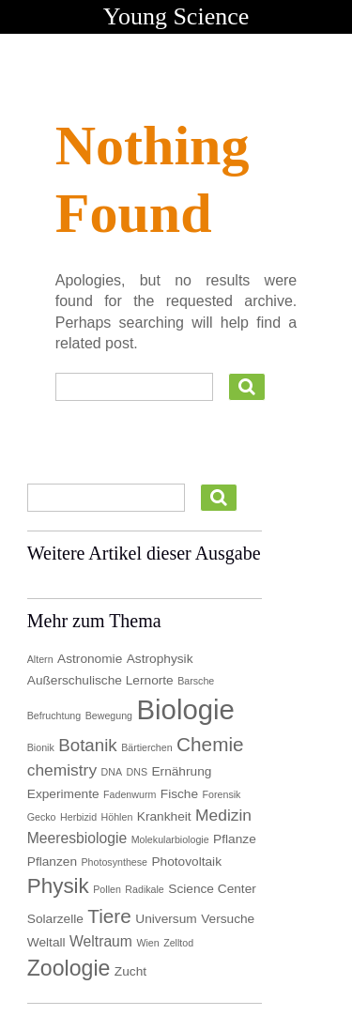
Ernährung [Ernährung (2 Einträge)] (181, 771)
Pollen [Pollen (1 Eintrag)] (107, 889)
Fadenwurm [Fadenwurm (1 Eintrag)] (129, 794)
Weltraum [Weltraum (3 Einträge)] (100, 941)
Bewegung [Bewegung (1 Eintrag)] (108, 715)
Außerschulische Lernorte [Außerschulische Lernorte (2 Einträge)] (100, 680)
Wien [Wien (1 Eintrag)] (147, 942)
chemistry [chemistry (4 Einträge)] (62, 770)
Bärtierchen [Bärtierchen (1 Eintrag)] (147, 747)
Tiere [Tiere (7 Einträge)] (109, 916)
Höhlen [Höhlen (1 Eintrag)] (117, 817)
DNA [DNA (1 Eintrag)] (112, 771)
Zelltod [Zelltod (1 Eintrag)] (178, 942)
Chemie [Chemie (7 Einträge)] (210, 744)
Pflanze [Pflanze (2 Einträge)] (234, 839)
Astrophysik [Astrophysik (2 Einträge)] (160, 659)
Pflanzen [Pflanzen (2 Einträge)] (52, 861)
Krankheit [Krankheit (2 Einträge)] (164, 816)
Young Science (176, 16)
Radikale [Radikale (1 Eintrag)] (144, 889)
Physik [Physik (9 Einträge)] (58, 886)
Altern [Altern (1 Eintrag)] (40, 659)
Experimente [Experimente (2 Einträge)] (63, 794)
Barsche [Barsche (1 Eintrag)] (195, 680)
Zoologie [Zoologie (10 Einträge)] (69, 968)
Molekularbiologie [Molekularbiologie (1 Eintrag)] (170, 839)
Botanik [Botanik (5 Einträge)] (87, 745)
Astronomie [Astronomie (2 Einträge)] (89, 659)
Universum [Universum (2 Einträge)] (165, 919)
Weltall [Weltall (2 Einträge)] (46, 942)
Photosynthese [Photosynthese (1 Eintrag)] (114, 862)
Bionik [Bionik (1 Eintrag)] (40, 747)
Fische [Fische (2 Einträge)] (179, 794)
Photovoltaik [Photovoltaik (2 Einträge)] (186, 861)
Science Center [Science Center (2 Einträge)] (212, 889)
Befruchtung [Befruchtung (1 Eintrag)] (54, 715)
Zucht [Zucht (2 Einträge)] (130, 971)
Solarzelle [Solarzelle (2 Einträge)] (55, 919)
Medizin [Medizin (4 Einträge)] (223, 815)
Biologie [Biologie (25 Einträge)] (186, 709)
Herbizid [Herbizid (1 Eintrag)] (78, 817)
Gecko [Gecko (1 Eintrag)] (41, 817)
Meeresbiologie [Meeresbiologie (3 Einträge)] (77, 838)
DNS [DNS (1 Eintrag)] (137, 771)
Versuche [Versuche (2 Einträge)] (227, 919)
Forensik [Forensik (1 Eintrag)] (222, 794)
